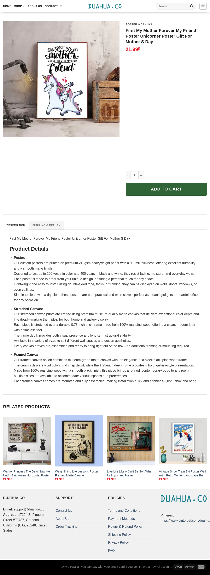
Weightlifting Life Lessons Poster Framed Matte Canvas (76, 473)
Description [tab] (15, 225)
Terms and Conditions (124, 510)
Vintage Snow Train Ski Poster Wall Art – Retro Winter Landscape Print (182, 473)
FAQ (111, 550)
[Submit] (191, 6)
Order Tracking (67, 526)
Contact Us (54, 6)
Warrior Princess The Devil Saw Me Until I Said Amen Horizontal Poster (26, 473)
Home (7, 6)
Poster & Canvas (139, 24)
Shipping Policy (119, 534)
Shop (19, 6)
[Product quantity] (134, 175)
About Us (35, 6)
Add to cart (166, 189)
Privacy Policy (118, 542)
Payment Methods (121, 518)
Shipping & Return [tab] (46, 225)
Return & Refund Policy (125, 526)
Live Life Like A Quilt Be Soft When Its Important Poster (130, 473)
